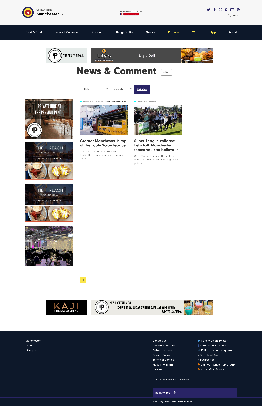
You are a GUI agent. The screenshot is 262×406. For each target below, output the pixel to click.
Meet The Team (163, 364)
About (233, 32)
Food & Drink (34, 32)
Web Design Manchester (165, 402)
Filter (166, 72)
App (213, 32)
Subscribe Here (163, 350)
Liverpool (31, 350)
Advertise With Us (164, 345)
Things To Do (124, 32)
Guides (150, 32)
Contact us (160, 340)
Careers (158, 369)
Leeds (29, 345)
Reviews (97, 32)
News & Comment (67, 32)
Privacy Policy (161, 355)
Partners (173, 32)
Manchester (33, 340)
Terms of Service (163, 359)
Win (194, 32)
